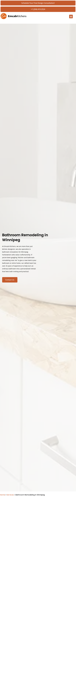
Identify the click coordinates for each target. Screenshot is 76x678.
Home (2, 495)
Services (10, 495)
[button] (71, 16)
